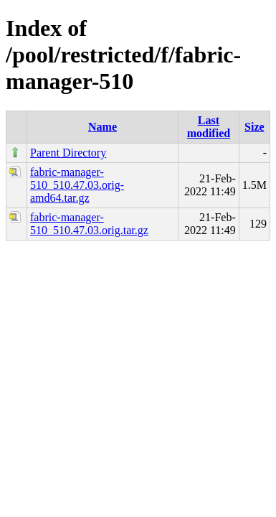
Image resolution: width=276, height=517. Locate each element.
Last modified (208, 126)
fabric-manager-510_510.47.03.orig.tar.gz (89, 223)
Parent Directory (68, 152)
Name (102, 127)
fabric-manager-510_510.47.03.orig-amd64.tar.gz (77, 185)
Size (254, 127)
